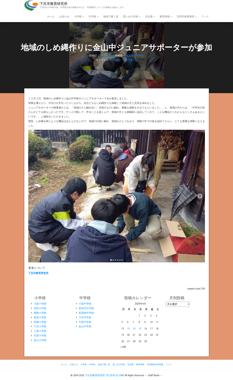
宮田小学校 (40, 308)
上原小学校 (40, 330)
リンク (205, 16)
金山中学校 (85, 326)
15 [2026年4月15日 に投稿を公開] (140, 328)
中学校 (93, 16)
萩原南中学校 (86, 312)
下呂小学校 (40, 326)
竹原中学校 (85, 321)
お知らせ (64, 16)
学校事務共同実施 (155, 364)
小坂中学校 (85, 303)
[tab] (111, 260)
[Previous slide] (33, 196)
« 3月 (123, 346)
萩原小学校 (40, 317)
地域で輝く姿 (110, 16)
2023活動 (115, 60)
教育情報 (166, 16)
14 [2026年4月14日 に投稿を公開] (134, 328)
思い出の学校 (131, 16)
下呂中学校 (85, 317)
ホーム (51, 16)
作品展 (150, 16)
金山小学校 (40, 340)
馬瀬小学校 (40, 321)
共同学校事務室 (187, 16)
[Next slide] (199, 196)
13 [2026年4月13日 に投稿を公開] (128, 328)
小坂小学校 (40, 303)
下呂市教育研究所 (54, 4)
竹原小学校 (40, 335)
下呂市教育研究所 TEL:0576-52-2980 (104, 375)
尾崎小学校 (40, 312)
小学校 (79, 16)
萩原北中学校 (86, 308)
